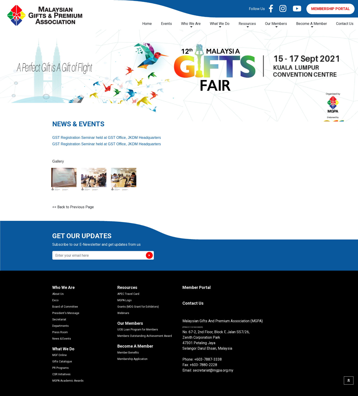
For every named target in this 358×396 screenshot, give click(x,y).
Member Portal (196, 287)
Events (166, 23)
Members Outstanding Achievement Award (144, 336)
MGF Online (59, 355)
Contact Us (344, 23)
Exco (55, 300)
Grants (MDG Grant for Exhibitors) (138, 306)
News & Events (61, 338)
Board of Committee (65, 306)
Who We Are (191, 25)
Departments (60, 325)
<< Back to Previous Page (73, 207)
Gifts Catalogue (62, 361)
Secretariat (59, 319)
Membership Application (132, 359)
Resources (247, 25)
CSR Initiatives (61, 374)
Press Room (60, 332)
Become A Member (311, 25)
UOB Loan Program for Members (137, 329)
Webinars (123, 313)
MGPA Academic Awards (68, 380)
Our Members (276, 25)
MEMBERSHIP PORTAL (330, 9)
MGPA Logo (124, 300)
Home (147, 23)
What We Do (219, 25)
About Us (58, 294)
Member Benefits (128, 352)
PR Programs (60, 368)
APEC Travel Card (128, 294)
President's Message (65, 313)
